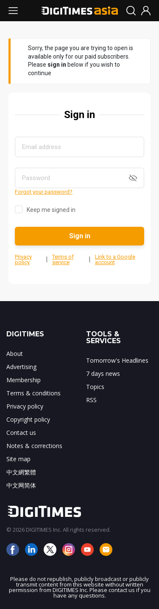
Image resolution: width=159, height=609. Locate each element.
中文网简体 (21, 485)
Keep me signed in (51, 209)
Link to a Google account (115, 259)
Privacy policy (23, 259)
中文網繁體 (21, 472)
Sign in (79, 236)
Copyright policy (28, 419)
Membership (23, 380)
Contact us (21, 433)
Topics (95, 387)
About (14, 354)
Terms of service (63, 259)
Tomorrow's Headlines (117, 360)
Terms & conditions (33, 393)
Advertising (21, 367)
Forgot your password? (44, 192)
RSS (91, 400)
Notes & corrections (34, 446)
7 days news (103, 373)
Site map (18, 459)
